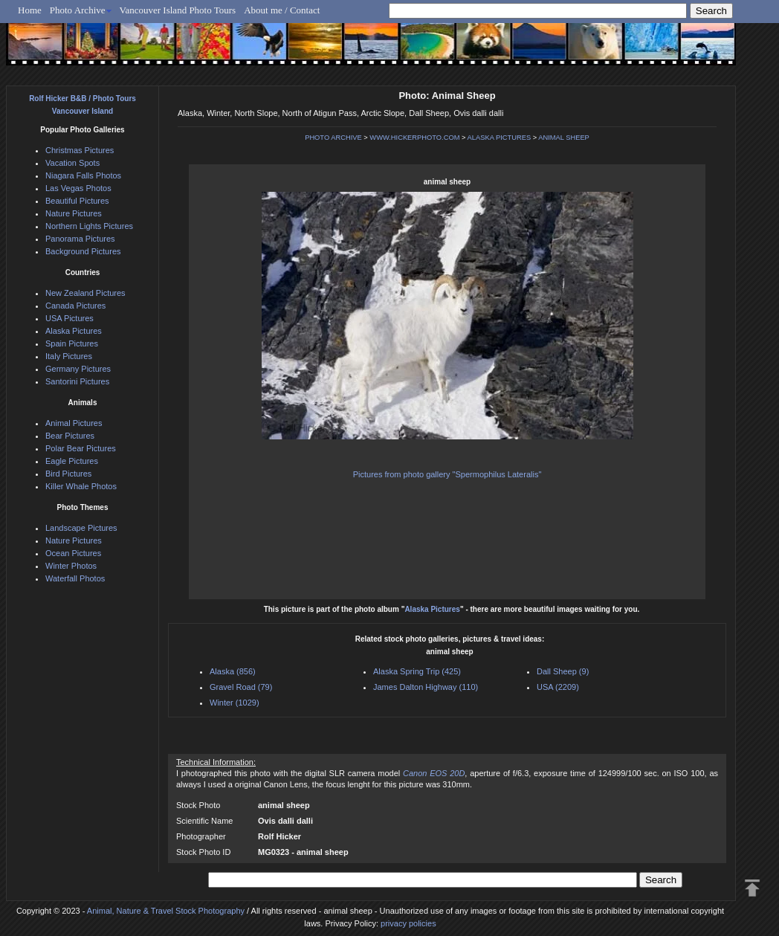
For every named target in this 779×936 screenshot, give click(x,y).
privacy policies (408, 923)
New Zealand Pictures (85, 292)
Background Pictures (83, 251)
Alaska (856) (233, 671)
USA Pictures (69, 318)
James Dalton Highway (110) (425, 686)
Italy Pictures (68, 356)
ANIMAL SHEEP (563, 137)
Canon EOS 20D (434, 773)
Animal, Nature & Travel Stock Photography (166, 910)
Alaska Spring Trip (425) (417, 671)
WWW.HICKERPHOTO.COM (414, 137)
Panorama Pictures (80, 238)
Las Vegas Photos (78, 188)
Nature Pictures (73, 213)
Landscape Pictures (81, 527)
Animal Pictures (73, 423)
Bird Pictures (68, 473)
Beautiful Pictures (77, 200)
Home (30, 10)
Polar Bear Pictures (80, 448)
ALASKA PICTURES (499, 137)
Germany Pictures (78, 368)
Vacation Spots (72, 162)
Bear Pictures (69, 435)
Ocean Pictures (73, 553)
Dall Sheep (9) (563, 671)
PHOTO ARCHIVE (333, 137)
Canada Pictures (75, 305)
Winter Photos (71, 565)
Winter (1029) (234, 702)
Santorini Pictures (77, 381)
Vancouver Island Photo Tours (178, 10)
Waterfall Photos (75, 578)
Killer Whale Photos (81, 486)
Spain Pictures (71, 343)
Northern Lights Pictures (89, 226)
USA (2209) (558, 686)
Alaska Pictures (432, 609)
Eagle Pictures (71, 460)
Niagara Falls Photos (83, 175)
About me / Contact (282, 10)
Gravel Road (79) (241, 686)
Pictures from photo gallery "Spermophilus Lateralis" (447, 474)
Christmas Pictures (79, 150)
